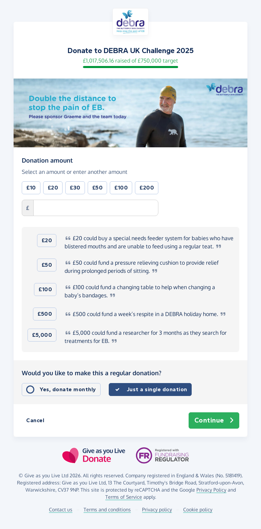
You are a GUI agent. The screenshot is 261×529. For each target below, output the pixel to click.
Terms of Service (123, 497)
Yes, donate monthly (68, 389)
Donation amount (47, 160)
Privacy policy (157, 509)
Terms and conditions (107, 509)
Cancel (35, 420)
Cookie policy (197, 509)
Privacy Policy (211, 490)
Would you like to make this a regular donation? (91, 373)
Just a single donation (157, 389)
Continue (214, 420)
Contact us (60, 509)
